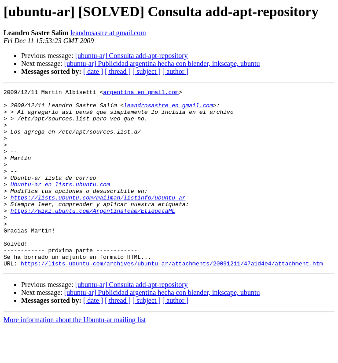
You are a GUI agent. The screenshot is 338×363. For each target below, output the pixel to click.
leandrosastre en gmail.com (168, 109)
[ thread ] (118, 71)
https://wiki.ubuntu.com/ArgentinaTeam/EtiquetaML (93, 236)
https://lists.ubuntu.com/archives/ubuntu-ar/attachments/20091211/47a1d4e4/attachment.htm (172, 299)
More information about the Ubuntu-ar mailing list (75, 355)
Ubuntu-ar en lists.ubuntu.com (60, 204)
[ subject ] (146, 71)
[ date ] (93, 71)
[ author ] (175, 71)
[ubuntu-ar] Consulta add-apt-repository (131, 55)
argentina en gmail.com (141, 93)
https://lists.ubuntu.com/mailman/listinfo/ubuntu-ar (98, 220)
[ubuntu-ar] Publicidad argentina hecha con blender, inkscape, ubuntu (162, 63)
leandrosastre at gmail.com (108, 32)
